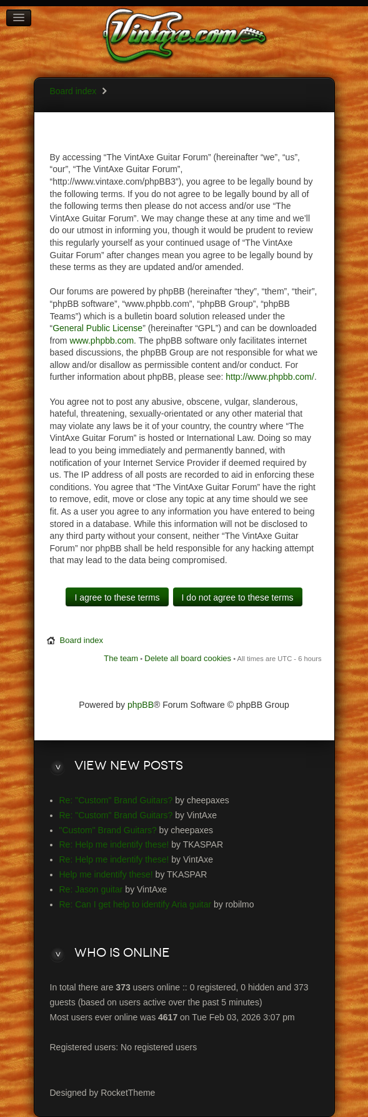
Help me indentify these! (106, 874)
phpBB (140, 705)
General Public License (97, 328)
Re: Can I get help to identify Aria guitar (135, 904)
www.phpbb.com (101, 341)
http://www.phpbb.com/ (270, 377)
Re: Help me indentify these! (114, 844)
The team (121, 658)
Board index (73, 91)
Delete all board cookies (187, 658)
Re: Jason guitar (91, 889)
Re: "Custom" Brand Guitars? (116, 800)
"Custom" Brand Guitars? (108, 830)
